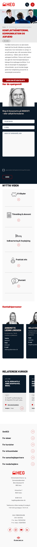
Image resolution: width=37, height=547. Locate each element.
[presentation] (17, 163)
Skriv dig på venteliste (15, 80)
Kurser (4, 27)
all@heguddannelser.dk (11, 349)
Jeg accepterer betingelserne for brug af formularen (17, 170)
